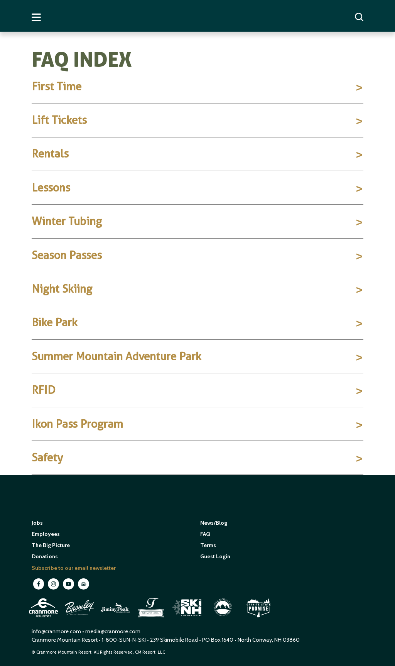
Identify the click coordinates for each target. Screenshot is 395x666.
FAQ (205, 533)
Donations (45, 556)
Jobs (37, 522)
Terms (208, 545)
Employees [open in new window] (46, 533)
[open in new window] (44, 618)
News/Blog (213, 522)
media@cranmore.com (112, 631)
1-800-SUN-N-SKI (124, 639)
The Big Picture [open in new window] (51, 545)
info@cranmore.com (57, 631)
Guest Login (215, 556)
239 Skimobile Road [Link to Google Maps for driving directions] (174, 639)
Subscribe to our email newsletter (74, 567)
